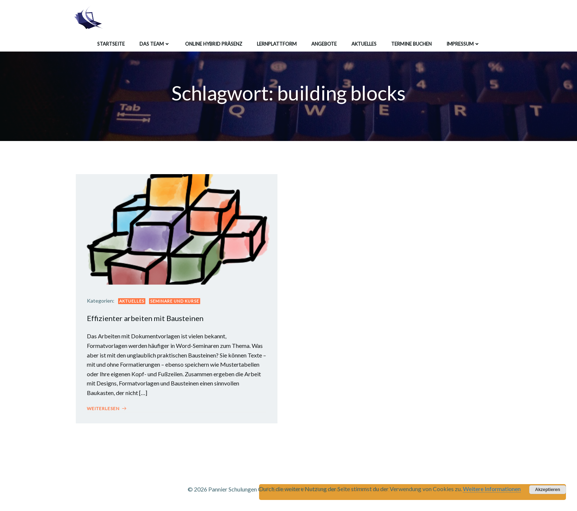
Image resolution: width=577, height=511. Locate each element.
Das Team (154, 44)
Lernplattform (277, 44)
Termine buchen (411, 44)
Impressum (463, 44)
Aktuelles (363, 44)
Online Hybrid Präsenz (213, 44)
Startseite (111, 44)
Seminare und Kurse (174, 301)
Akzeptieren (547, 489)
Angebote (324, 44)
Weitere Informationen (492, 488)
